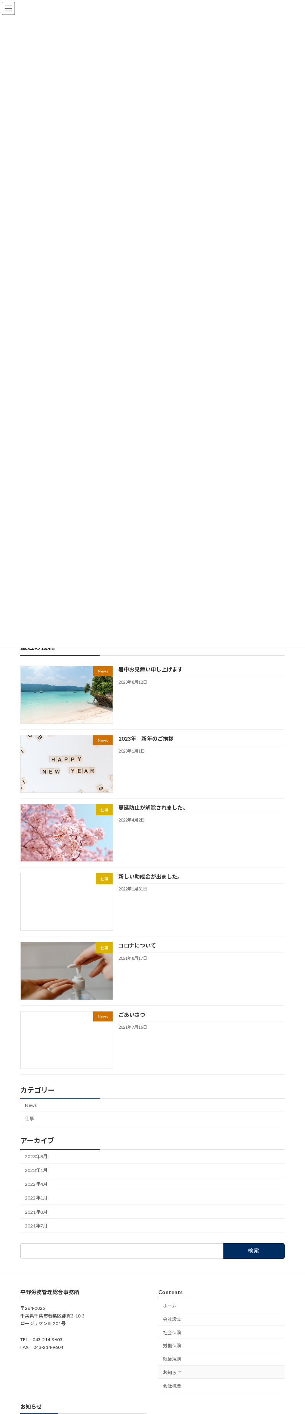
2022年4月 (36, 1184)
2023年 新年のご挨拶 (146, 738)
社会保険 (172, 1332)
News (31, 1105)
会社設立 (172, 1319)
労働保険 (172, 1346)
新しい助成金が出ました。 (150, 876)
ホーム (170, 1306)
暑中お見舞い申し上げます (150, 669)
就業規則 (172, 1359)
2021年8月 (36, 1211)
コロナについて (137, 945)
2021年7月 (36, 1225)
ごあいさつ (131, 1014)
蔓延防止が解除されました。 (153, 807)
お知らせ (172, 1372)
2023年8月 (36, 1156)
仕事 (29, 1118)
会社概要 (172, 1386)
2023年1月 (36, 1170)
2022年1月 (36, 1198)
